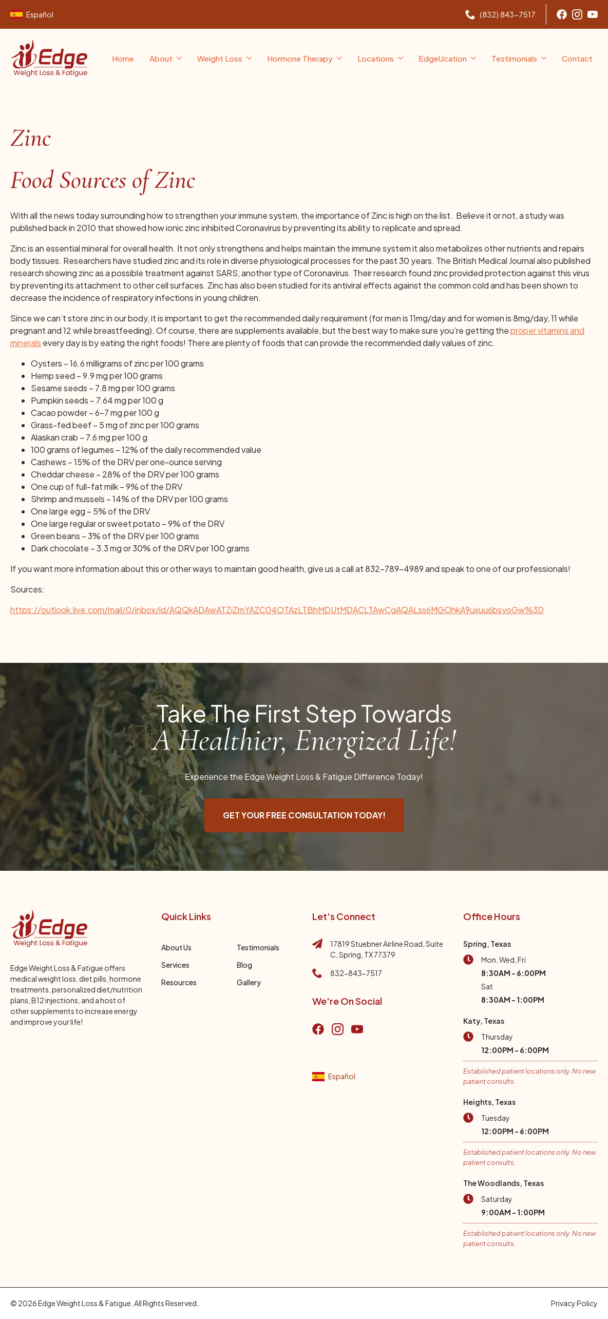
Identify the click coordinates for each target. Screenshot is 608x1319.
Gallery (249, 982)
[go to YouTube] (357, 1029)
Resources (179, 982)
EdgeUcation (443, 58)
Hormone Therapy (300, 58)
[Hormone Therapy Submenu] (340, 58)
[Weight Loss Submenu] (249, 58)
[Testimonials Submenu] (544, 58)
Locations (375, 58)
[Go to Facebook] (562, 14)
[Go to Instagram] (577, 14)
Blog (244, 964)
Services (175, 964)
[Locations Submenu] (401, 58)
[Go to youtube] (592, 14)
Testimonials (514, 58)
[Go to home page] (48, 58)
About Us (176, 947)
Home (123, 58)
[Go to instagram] (338, 1029)
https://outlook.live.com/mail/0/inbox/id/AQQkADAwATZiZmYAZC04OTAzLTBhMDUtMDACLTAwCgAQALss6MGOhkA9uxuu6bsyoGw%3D (277, 609)
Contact (577, 58)
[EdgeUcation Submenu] (474, 58)
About (161, 58)
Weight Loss (219, 58)
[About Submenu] (180, 58)
